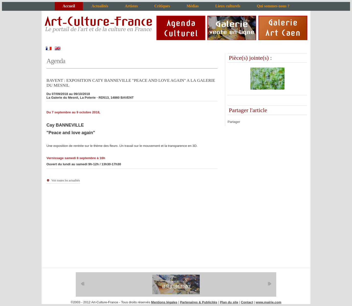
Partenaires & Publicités (198, 302)
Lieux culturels (227, 6)
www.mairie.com (268, 302)
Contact (247, 302)
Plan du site (229, 302)
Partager (234, 122)
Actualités (99, 6)
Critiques (162, 6)
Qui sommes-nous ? (273, 6)
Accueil (69, 6)
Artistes (131, 6)
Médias (193, 6)
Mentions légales (164, 302)
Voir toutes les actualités (65, 180)
